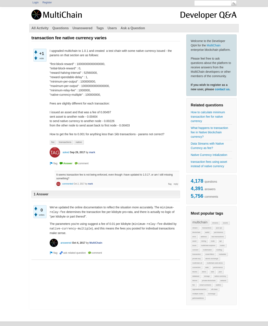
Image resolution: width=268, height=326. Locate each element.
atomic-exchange (211, 259)
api (220, 241)
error (194, 237)
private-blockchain (208, 280)
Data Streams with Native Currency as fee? (207, 146)
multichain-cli (197, 263)
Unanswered (82, 28)
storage (207, 276)
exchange (211, 294)
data (207, 267)
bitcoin (194, 280)
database (195, 276)
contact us (222, 89)
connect (195, 250)
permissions (218, 232)
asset (194, 241)
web (212, 272)
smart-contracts (205, 285)
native (79, 142)
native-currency (220, 276)
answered (66, 242)
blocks (194, 272)
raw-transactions (217, 237)
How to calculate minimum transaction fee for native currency (208, 117)
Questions (60, 28)
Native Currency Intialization (209, 155)
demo (204, 272)
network (223, 280)
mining (203, 241)
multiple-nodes (197, 294)
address (204, 237)
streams (215, 223)
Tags (100, 28)
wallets (218, 285)
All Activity (40, 28)
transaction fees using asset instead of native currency (209, 164)
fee (193, 285)
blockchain (196, 232)
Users (112, 28)
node (213, 241)
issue (194, 245)
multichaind (207, 250)
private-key (196, 259)
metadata (222, 254)
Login (35, 2)
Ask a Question (133, 28)
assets (225, 223)
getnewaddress (198, 298)
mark (92, 152)
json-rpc (219, 228)
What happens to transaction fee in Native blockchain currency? (209, 132)
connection (196, 267)
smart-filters (209, 254)
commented (67, 184)
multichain (199, 222)
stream (194, 228)
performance (218, 267)
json (220, 272)
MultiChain (213, 45)
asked (66, 152)
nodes (222, 245)
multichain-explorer (208, 245)
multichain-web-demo (215, 263)
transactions (206, 228)
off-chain (214, 289)
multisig (219, 250)
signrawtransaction (199, 289)
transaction (196, 254)
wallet (207, 232)
